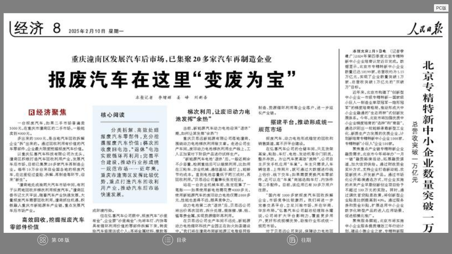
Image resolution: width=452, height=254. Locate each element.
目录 (181, 240)
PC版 (441, 8)
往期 (306, 240)
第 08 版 (61, 240)
